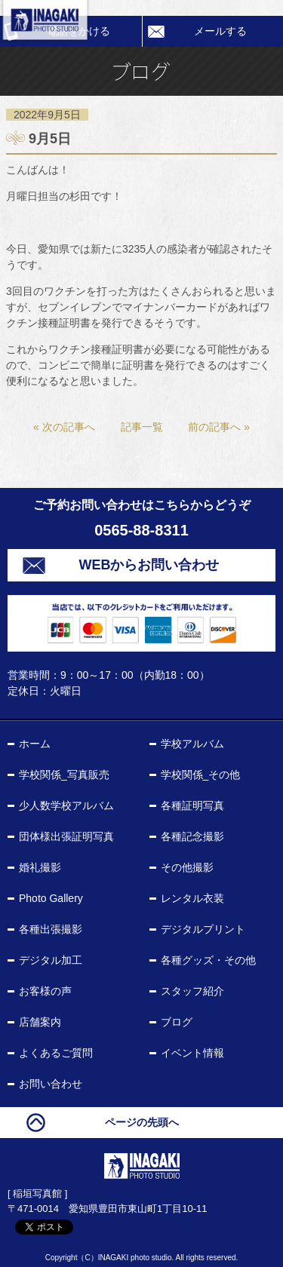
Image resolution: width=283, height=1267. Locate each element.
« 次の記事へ (64, 427)
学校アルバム (192, 744)
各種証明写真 (192, 805)
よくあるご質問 (56, 1053)
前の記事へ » (219, 427)
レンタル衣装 (192, 898)
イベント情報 (192, 1053)
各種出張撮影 (50, 929)
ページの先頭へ (142, 1122)
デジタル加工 (50, 960)
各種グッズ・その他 (208, 960)
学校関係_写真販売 (64, 774)
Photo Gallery (51, 898)
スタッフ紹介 (192, 991)
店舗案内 (40, 1022)
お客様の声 (45, 991)
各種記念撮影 (192, 836)
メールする (220, 31)
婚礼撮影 (40, 867)
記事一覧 (142, 427)
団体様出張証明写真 (66, 836)
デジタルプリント (203, 929)
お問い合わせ (50, 1084)
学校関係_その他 (201, 774)
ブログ (176, 1022)
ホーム (35, 744)
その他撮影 (187, 867)
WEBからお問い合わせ (149, 564)
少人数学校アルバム (66, 805)
